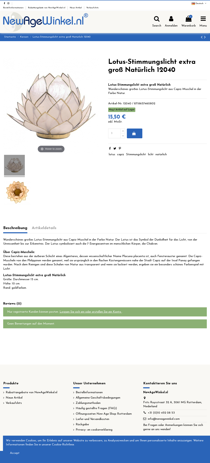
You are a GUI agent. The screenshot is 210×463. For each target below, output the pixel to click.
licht (151, 154)
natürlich (161, 154)
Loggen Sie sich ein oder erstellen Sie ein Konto (91, 311)
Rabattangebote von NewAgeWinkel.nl (47, 8)
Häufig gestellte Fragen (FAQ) (96, 408)
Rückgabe (82, 424)
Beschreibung (15, 228)
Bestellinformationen (13, 8)
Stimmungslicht (136, 154)
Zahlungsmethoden (88, 403)
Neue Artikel (76, 8)
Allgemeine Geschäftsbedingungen (98, 397)
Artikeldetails (44, 228)
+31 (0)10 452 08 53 (161, 412)
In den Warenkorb (134, 133)
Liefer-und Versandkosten (92, 419)
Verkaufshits (92, 8)
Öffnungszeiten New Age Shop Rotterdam (104, 413)
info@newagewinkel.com (164, 419)
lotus (112, 154)
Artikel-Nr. (115, 103)
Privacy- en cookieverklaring (94, 429)
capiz (120, 154)
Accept (15, 453)
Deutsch (199, 3)
